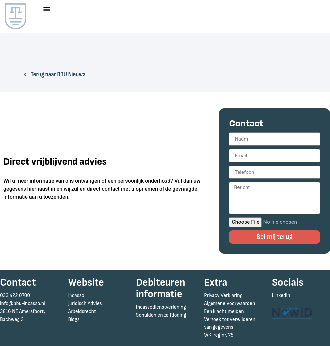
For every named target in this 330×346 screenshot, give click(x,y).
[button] (46, 8)
